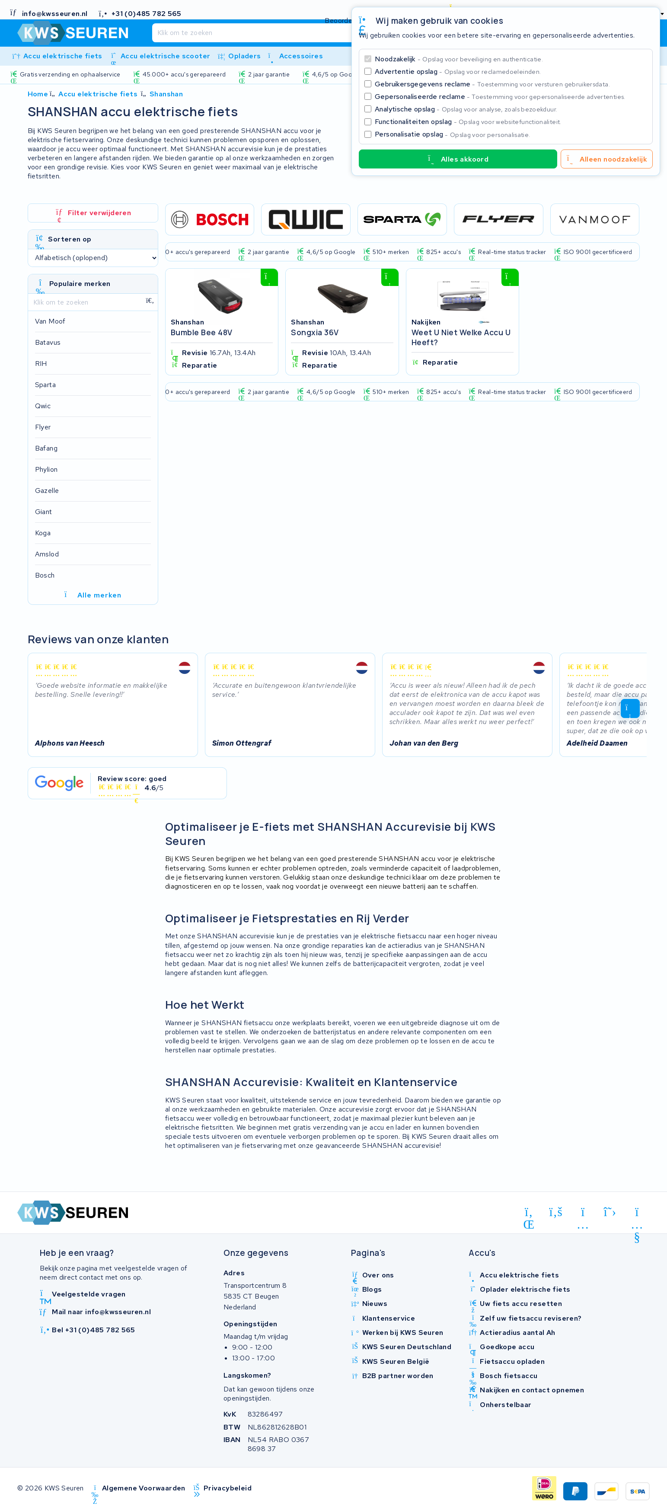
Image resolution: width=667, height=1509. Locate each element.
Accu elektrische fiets (97, 93)
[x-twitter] (610, 1211)
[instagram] (583, 1213)
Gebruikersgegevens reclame (492, 84)
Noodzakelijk (459, 59)
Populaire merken (79, 283)
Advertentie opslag (458, 71)
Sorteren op (69, 239)
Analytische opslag (466, 109)
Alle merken (92, 595)
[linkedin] (529, 1213)
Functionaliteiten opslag (468, 121)
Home (38, 93)
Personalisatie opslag (452, 134)
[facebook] (556, 1211)
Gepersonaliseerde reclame (500, 96)
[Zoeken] (315, 32)
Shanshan (166, 93)
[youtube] (637, 1213)
